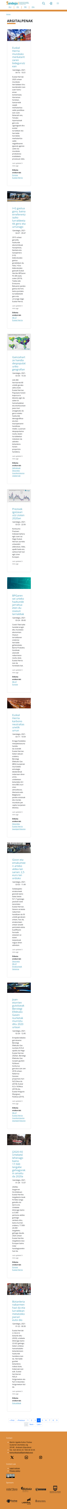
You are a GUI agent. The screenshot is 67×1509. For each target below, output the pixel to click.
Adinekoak (16, 468)
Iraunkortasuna (18, 473)
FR (25, 7)
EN (33, 7)
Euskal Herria (17, 178)
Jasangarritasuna (19, 829)
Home (8, 14)
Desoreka (16, 470)
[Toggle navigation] (58, 3)
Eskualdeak (16, 1403)
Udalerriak (16, 476)
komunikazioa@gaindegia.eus (21, 1452)
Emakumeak (17, 966)
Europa (15, 175)
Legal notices (15, 1468)
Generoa (15, 969)
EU (10, 7)
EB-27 (14, 318)
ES (18, 7)
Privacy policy (15, 1471)
